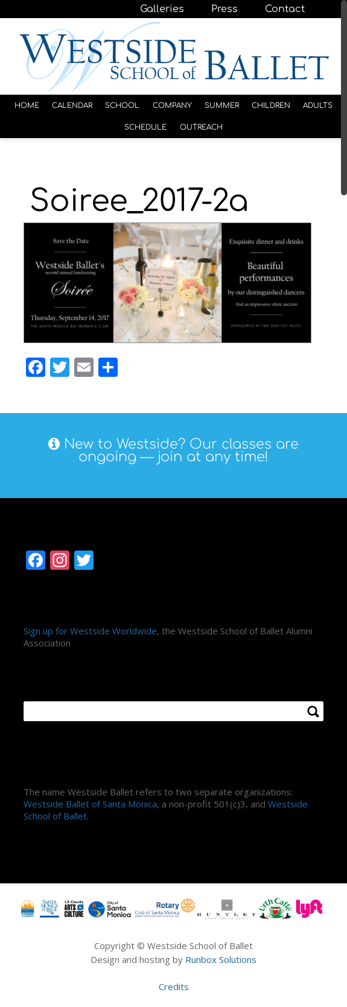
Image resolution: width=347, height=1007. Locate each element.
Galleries (162, 9)
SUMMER (222, 105)
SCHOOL (122, 105)
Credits (174, 986)
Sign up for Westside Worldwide (90, 631)
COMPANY (172, 105)
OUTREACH (201, 127)
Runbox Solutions (220, 959)
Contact (285, 9)
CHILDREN (271, 105)
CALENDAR (72, 105)
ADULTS (318, 105)
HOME (26, 105)
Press (224, 9)
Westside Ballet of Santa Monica (90, 804)
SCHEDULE (145, 127)
